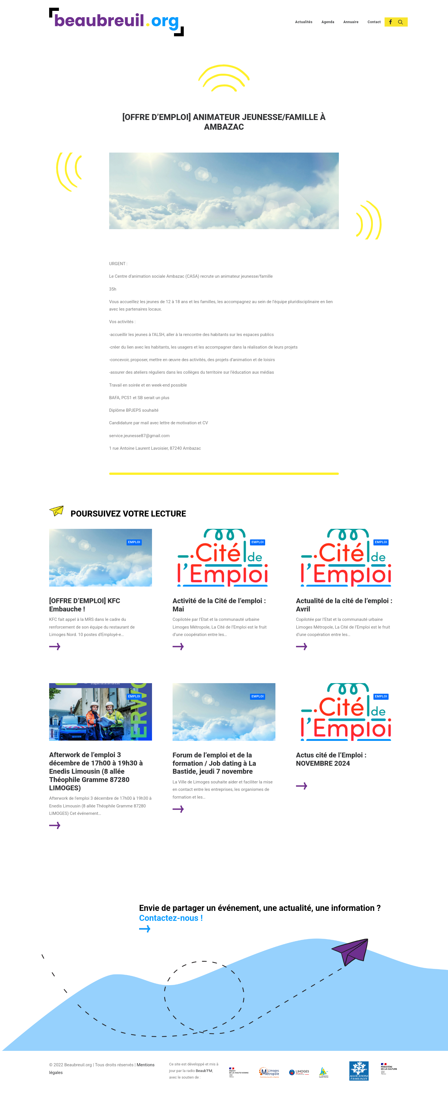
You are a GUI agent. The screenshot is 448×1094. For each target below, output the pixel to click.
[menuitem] (303, 22)
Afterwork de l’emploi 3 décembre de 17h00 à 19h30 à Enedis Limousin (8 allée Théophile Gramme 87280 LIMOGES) (96, 771)
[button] (388, 22)
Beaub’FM (204, 1071)
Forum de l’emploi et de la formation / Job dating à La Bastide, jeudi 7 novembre (214, 763)
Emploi (134, 542)
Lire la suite (76, 647)
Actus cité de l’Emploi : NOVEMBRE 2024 (331, 759)
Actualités (303, 22)
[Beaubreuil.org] (116, 22)
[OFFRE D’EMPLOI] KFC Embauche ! (84, 605)
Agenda (327, 22)
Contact (374, 22)
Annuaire (351, 22)
